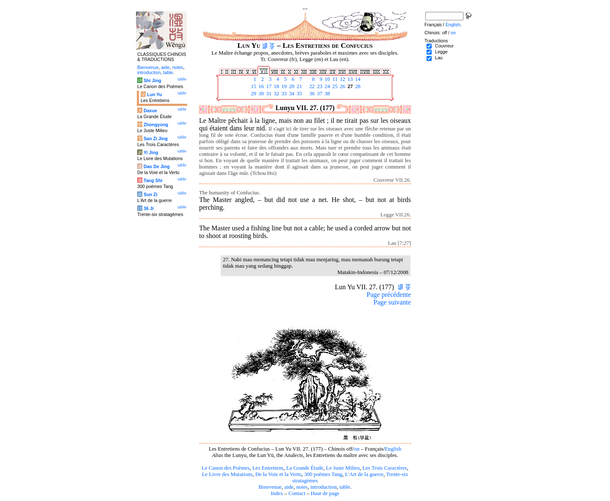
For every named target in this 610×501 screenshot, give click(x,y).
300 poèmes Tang (323, 474)
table (345, 487)
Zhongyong (156, 124)
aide (288, 487)
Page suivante (392, 302)
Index (277, 493)
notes (302, 487)
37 (319, 94)
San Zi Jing (156, 138)
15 (253, 86)
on (357, 449)
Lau (439, 57)
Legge (441, 51)
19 (283, 86)
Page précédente (389, 294)
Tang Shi (153, 180)
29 (253, 94)
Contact (296, 493)
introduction (324, 487)
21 (298, 86)
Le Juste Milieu (343, 468)
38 (326, 94)
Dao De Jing (157, 166)
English (393, 449)
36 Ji (149, 208)
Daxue (150, 110)
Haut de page (325, 493)
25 (334, 86)
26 (341, 86)
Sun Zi (151, 194)
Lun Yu (154, 94)
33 (283, 94)
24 (326, 86)
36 (311, 94)
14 (357, 79)
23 (319, 86)
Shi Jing (152, 80)
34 (291, 94)
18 (275, 86)
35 (298, 94)
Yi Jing (151, 152)
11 (334, 79)
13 (349, 79)
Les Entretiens (268, 468)
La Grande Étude (304, 468)
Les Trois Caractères (385, 468)
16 (260, 86)
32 (275, 94)
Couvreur (444, 45)
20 (291, 86)
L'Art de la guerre (364, 474)
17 (268, 86)
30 (260, 94)
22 (311, 86)
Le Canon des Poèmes (226, 468)
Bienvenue (270, 487)
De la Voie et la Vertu (278, 474)
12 (341, 79)
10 (326, 79)
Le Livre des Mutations (227, 474)
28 (357, 86)
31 (268, 94)
